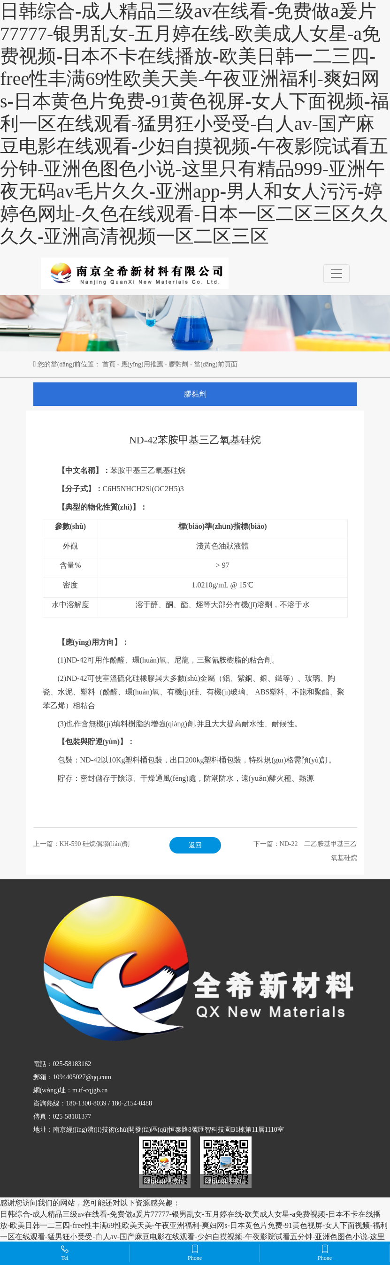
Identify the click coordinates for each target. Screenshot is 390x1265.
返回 (195, 845)
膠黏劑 (178, 364)
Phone (195, 1252)
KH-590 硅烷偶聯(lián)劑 (95, 843)
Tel (64, 1252)
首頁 (108, 364)
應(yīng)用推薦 (142, 364)
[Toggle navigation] (336, 273)
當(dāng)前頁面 (215, 364)
